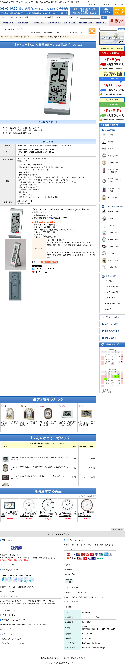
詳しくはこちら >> (7, 565)
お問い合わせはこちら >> (9, 615)
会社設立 (111, 253)
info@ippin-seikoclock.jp (91, 643)
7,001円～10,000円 (111, 298)
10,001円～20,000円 (112, 304)
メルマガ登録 (118, 4)
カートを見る (71, 17)
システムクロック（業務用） (114, 180)
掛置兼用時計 (18, 37)
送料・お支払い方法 (31, 17)
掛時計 (110, 135)
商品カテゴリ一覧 (6, 37)
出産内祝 (111, 225)
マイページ (47, 32)
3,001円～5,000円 (111, 286)
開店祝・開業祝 (114, 239)
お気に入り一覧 (34, 32)
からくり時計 (113, 198)
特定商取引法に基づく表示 (50, 658)
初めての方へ (16, 17)
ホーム (4, 17)
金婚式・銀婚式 (114, 260)
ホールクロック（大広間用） (114, 171)
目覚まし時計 (113, 156)
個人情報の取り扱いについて (74, 658)
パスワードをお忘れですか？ (75, 32)
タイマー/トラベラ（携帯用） (115, 190)
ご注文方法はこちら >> (8, 610)
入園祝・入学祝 (114, 233)
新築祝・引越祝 (114, 212)
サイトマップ (94, 4)
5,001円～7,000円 (111, 292)
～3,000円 (108, 281)
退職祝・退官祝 (114, 267)
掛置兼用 (111, 149)
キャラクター (113, 163)
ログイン (58, 32)
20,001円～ (108, 309)
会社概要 (106, 4)
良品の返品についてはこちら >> (12, 643)
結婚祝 (110, 219)
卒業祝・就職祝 (114, 246)
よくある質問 (48, 17)
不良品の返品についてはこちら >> (13, 639)
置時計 (110, 142)
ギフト (59, 17)
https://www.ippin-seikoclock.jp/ (93, 648)
